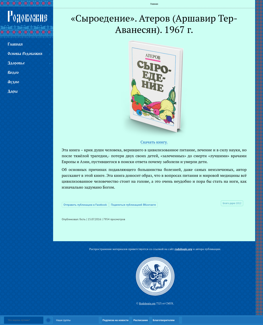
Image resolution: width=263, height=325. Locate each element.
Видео (13, 72)
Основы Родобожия (25, 54)
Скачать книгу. (154, 142)
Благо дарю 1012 (232, 203)
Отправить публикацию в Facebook (85, 204)
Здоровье (16, 63)
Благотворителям (163, 320)
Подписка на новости (115, 320)
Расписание (140, 320)
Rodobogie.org (147, 303)
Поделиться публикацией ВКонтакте (133, 204)
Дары (13, 91)
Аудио (13, 82)
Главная (154, 3)
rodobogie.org (183, 249)
